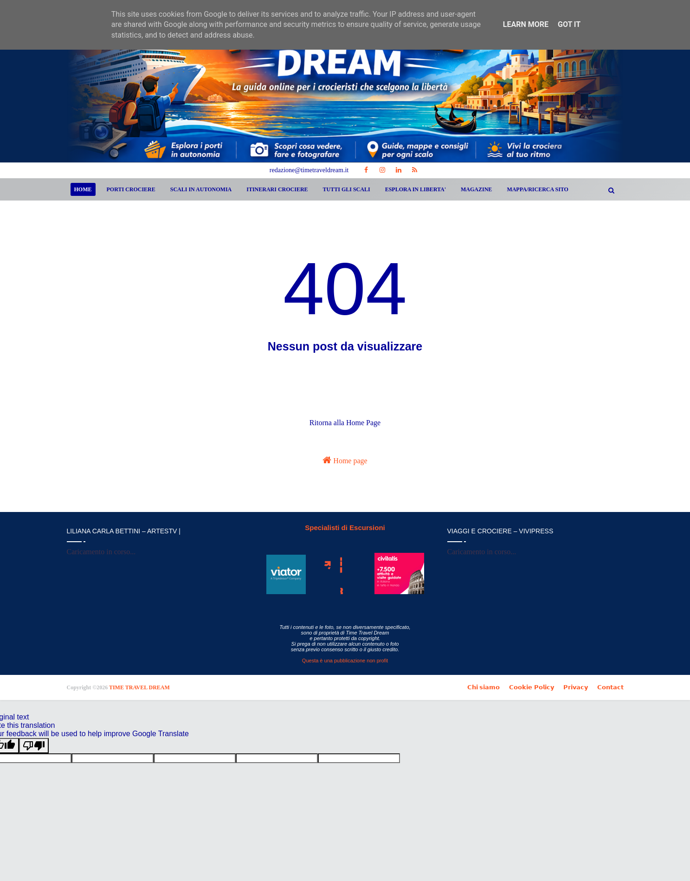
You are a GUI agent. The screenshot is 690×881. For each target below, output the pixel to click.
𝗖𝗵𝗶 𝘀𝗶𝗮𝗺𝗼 (483, 687)
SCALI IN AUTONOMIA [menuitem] (201, 189)
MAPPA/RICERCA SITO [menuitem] (537, 189)
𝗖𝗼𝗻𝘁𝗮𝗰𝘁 (610, 687)
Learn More (525, 24)
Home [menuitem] (83, 189)
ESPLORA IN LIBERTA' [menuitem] (415, 189)
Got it (569, 24)
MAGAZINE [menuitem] (476, 189)
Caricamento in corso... (101, 552)
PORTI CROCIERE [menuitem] (131, 189)
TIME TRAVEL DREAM (139, 687)
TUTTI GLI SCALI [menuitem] (346, 189)
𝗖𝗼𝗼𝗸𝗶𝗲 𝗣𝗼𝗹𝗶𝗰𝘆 (531, 687)
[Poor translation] (34, 745)
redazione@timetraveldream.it (309, 170)
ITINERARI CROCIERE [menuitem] (277, 189)
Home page (344, 460)
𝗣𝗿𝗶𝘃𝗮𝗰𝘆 (575, 687)
